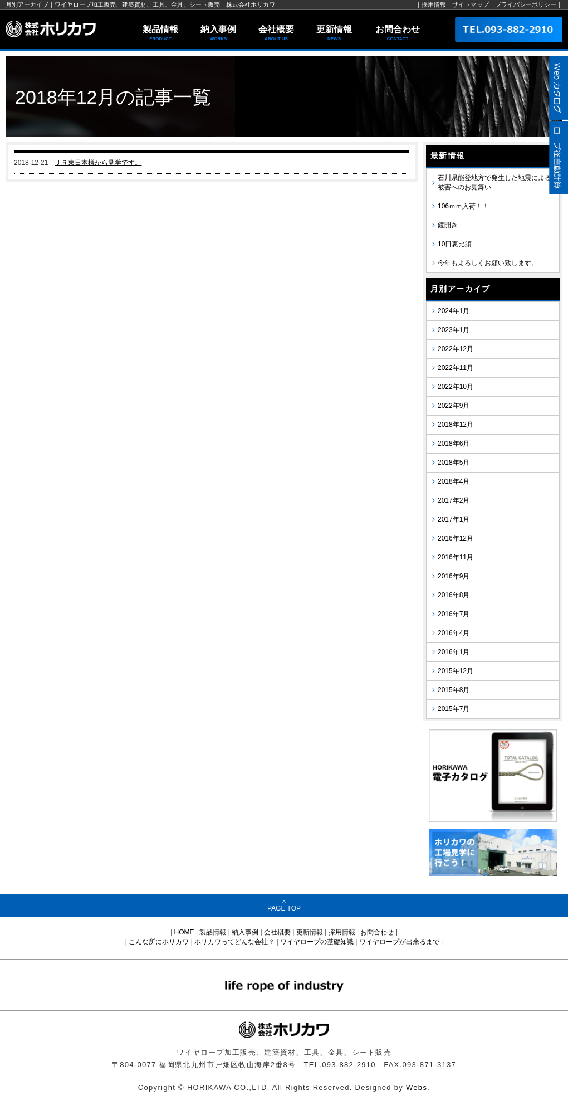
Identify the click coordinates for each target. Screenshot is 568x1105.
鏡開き (448, 225)
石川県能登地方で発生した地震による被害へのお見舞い (494, 182)
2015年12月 (455, 671)
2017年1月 (453, 519)
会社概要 (276, 33)
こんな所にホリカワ (159, 942)
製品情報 (160, 33)
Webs (416, 1087)
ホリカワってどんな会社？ (234, 942)
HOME (184, 932)
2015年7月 (453, 709)
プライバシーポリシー (525, 4)
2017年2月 (453, 500)
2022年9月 (453, 406)
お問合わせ (397, 33)
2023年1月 (453, 330)
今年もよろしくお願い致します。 (488, 263)
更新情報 (334, 33)
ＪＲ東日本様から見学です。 (98, 163)
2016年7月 (453, 614)
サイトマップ (470, 4)
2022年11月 (455, 368)
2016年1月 (453, 652)
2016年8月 (453, 595)
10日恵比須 (455, 244)
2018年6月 (453, 443)
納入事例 (218, 33)
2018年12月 (455, 425)
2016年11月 (455, 557)
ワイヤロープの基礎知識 (317, 942)
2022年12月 (455, 349)
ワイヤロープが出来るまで (399, 942)
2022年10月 (455, 387)
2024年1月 (453, 311)
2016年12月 (455, 538)
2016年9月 (453, 576)
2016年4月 (453, 633)
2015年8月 (453, 690)
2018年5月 (453, 462)
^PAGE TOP (284, 905)
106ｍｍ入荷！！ (463, 206)
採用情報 (434, 4)
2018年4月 (453, 481)
